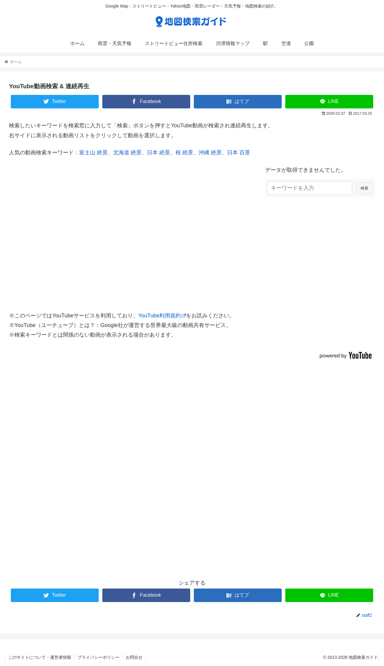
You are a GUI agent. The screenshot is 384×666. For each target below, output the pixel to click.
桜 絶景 (184, 153)
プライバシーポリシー (98, 657)
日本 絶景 (158, 153)
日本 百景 (238, 153)
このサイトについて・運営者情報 (39, 657)
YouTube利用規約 (162, 316)
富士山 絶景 (93, 153)
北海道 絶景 (127, 153)
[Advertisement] (192, 480)
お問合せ (134, 657)
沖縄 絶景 (210, 153)
